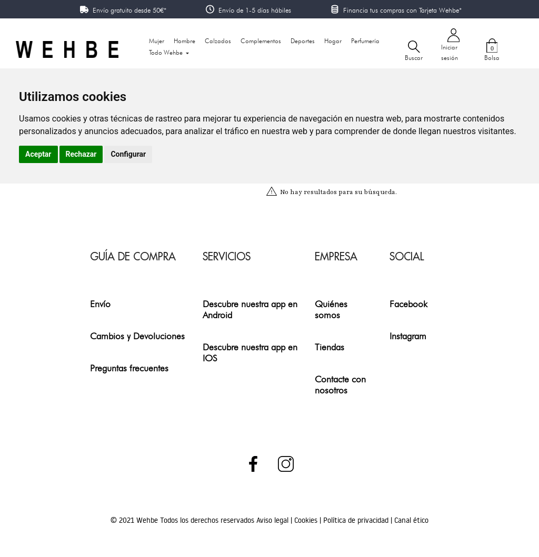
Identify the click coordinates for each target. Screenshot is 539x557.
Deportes (303, 41)
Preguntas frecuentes (129, 367)
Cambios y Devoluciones (137, 335)
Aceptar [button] (38, 154)
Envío (100, 303)
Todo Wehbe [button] (166, 52)
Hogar (333, 41)
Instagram (408, 335)
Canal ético (411, 520)
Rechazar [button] (81, 154)
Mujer (156, 41)
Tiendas (329, 346)
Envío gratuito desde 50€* (129, 10)
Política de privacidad (357, 520)
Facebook (408, 303)
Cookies (307, 520)
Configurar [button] (128, 154)
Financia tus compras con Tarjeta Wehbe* (402, 10)
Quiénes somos (331, 309)
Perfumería (365, 41)
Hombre (184, 41)
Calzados (218, 41)
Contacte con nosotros (340, 384)
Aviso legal (273, 520)
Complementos (261, 41)
